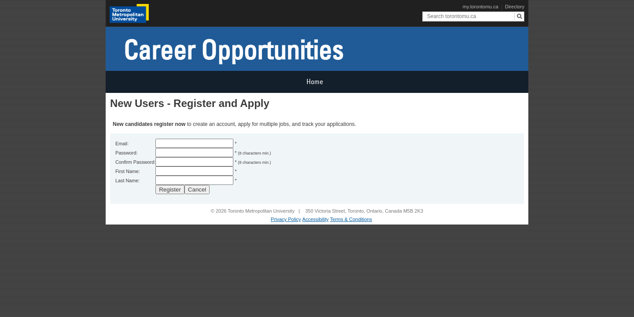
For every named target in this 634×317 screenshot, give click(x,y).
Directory (514, 6)
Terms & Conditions (351, 219)
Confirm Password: (135, 162)
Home (314, 81)
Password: (126, 152)
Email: (122, 143)
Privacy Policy (286, 219)
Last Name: (127, 180)
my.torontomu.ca (480, 6)
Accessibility (315, 219)
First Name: (127, 171)
